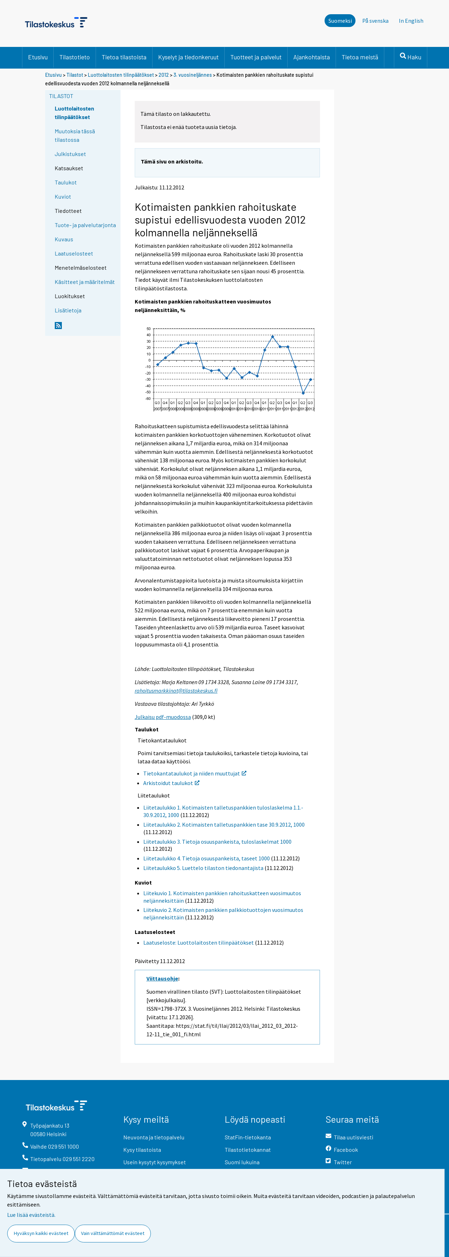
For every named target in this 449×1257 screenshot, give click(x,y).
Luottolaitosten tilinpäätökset (121, 75)
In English (411, 20)
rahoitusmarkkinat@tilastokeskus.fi (176, 690)
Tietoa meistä (360, 57)
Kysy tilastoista (142, 1149)
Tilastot (74, 75)
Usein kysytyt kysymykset (154, 1162)
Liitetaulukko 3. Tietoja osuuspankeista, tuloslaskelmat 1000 (217, 841)
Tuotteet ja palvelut (256, 57)
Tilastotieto (74, 57)
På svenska (375, 20)
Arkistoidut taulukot (171, 782)
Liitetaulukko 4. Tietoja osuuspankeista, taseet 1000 (206, 858)
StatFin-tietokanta (248, 1137)
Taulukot (66, 182)
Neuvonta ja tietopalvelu (154, 1137)
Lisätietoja (68, 310)
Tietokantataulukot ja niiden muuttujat (194, 773)
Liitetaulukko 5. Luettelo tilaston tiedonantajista (203, 867)
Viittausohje (162, 978)
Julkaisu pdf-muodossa (163, 716)
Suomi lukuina (242, 1162)
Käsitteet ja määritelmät (85, 281)
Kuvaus (64, 239)
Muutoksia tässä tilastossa (75, 135)
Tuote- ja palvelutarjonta (85, 224)
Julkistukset (70, 153)
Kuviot (63, 196)
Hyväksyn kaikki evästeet (41, 1233)
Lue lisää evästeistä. (31, 1214)
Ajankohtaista (311, 57)
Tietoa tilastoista (124, 57)
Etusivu (38, 57)
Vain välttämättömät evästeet (112, 1233)
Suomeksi (340, 20)
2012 (164, 75)
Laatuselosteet (74, 253)
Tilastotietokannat (248, 1149)
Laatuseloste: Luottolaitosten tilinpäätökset (198, 942)
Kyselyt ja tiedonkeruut (188, 57)
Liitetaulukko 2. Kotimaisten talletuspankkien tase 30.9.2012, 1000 (224, 824)
